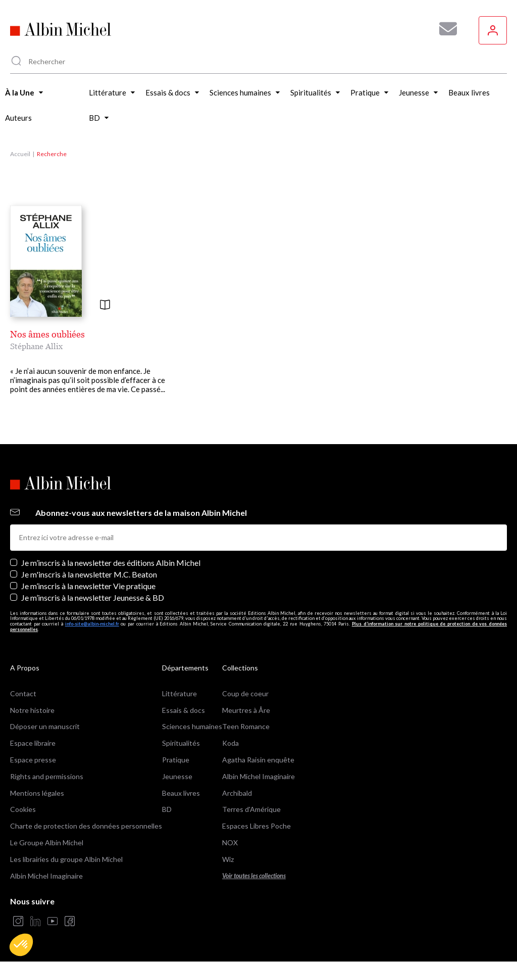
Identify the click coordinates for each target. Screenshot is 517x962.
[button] (21, 945)
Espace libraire (33, 743)
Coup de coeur (245, 693)
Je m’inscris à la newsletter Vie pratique (88, 586)
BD (167, 809)
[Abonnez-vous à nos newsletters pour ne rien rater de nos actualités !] (444, 29)
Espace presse (33, 759)
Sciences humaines (192, 726)
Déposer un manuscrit (45, 726)
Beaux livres (181, 793)
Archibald (237, 793)
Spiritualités (181, 743)
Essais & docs (183, 710)
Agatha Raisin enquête (258, 759)
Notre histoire (32, 710)
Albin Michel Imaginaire (46, 876)
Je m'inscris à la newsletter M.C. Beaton (89, 574)
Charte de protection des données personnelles (86, 826)
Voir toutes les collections (254, 876)
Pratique (175, 759)
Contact (23, 693)
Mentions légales (37, 793)
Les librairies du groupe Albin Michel (66, 859)
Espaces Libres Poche (256, 826)
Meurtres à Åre (246, 710)
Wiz (228, 859)
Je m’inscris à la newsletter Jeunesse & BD (92, 597)
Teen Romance (246, 726)
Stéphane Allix (36, 346)
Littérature (179, 693)
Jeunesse (177, 776)
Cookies (23, 809)
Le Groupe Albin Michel (46, 842)
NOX (230, 842)
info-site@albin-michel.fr (92, 624)
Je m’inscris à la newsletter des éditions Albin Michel (110, 562)
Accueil (20, 154)
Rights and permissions (46, 776)
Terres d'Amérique (251, 809)
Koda (230, 743)
